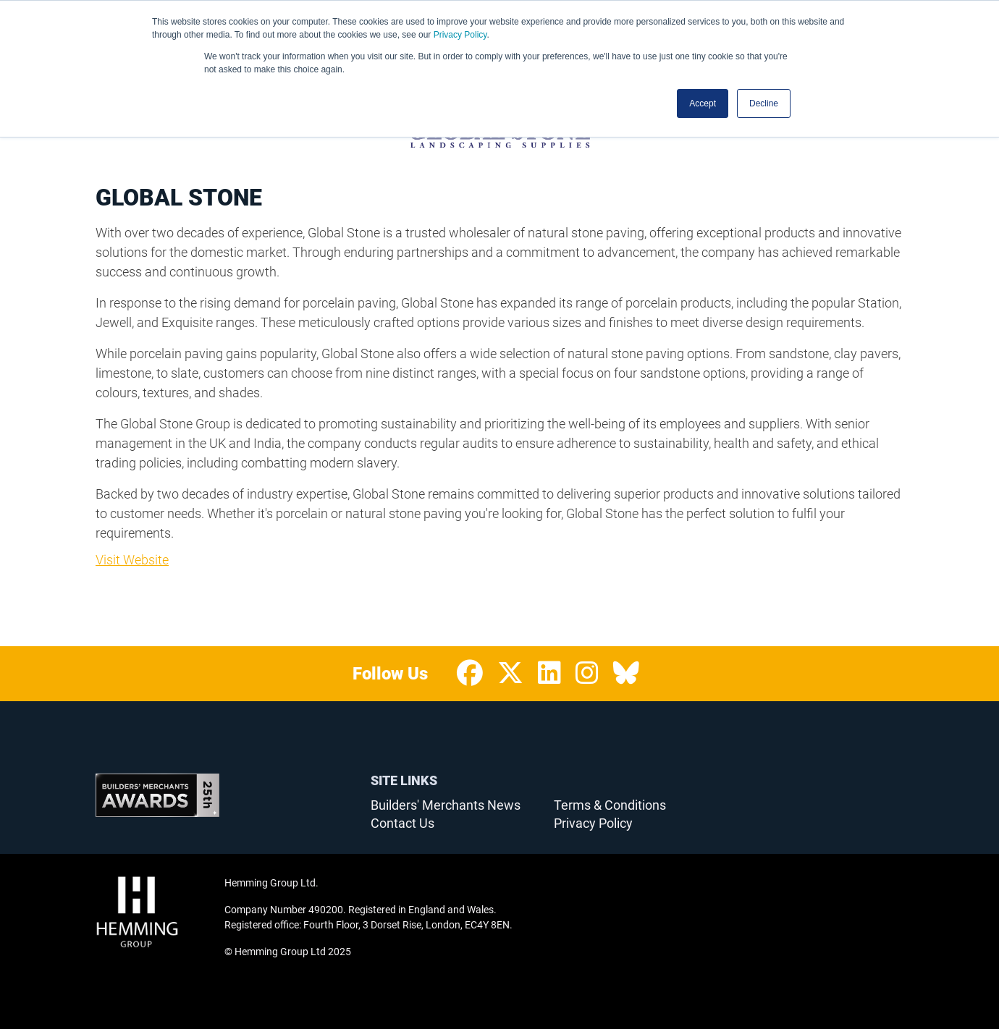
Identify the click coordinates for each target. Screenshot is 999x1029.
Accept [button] (702, 103)
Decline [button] (763, 103)
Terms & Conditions (610, 805)
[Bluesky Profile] (626, 673)
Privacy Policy (460, 35)
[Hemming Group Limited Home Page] (156, 912)
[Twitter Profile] (510, 673)
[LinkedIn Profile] (549, 673)
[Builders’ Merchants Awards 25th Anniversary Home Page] (157, 795)
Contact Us (402, 823)
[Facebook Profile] (470, 673)
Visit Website (132, 559)
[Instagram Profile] (587, 673)
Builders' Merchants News (445, 805)
